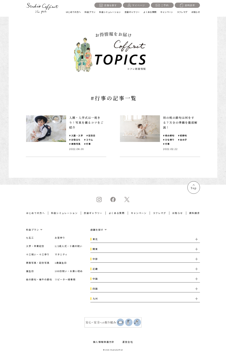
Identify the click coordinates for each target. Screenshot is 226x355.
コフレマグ (182, 11)
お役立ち (76, 139)
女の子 (183, 139)
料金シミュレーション (110, 11)
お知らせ (195, 11)
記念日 (91, 135)
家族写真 (76, 143)
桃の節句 (170, 135)
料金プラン (90, 11)
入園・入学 (77, 135)
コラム (89, 139)
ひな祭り (170, 139)
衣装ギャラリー (132, 11)
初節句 (183, 135)
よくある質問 (149, 11)
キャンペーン (166, 11)
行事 (88, 143)
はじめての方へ (73, 11)
